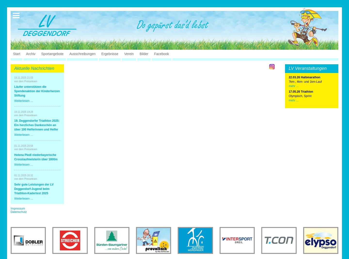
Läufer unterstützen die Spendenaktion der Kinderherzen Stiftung (37, 91)
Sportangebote (52, 54)
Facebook (161, 54)
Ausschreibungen (82, 54)
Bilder (144, 54)
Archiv (30, 54)
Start (16, 54)
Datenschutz (19, 212)
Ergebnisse (109, 54)
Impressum (18, 208)
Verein (129, 54)
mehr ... (294, 86)
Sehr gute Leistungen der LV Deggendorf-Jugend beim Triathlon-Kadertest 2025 (34, 189)
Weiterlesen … (23, 101)
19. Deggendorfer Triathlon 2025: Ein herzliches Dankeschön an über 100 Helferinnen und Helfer (37, 125)
